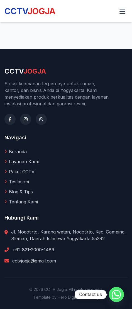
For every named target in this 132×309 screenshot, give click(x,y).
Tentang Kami (21, 202)
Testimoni (16, 181)
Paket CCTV (19, 171)
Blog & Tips (18, 191)
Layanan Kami (21, 161)
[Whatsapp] (116, 294)
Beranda (15, 151)
